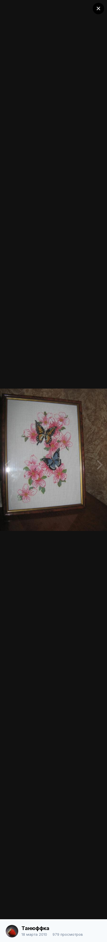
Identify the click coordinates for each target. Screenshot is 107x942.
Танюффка (35, 928)
